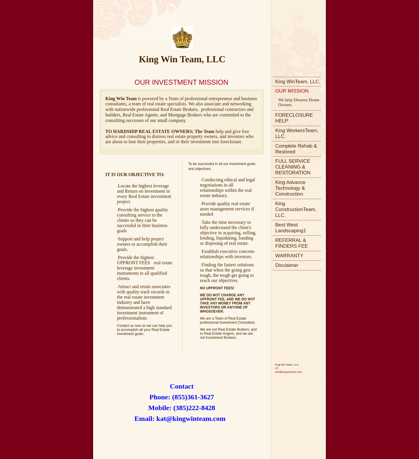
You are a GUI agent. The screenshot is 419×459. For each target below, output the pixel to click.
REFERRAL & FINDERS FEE (291, 243)
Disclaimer (286, 265)
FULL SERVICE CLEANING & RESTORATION (292, 167)
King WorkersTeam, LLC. (296, 133)
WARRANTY (289, 255)
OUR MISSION (291, 91)
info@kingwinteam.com (288, 372)
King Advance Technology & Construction (290, 188)
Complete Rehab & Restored (296, 149)
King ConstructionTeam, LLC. (296, 209)
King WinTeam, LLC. (297, 81)
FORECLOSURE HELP (294, 118)
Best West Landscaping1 (290, 227)
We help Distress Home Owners (298, 102)
